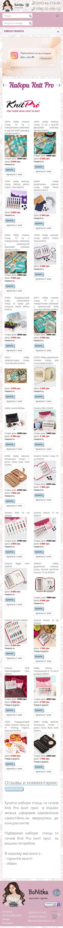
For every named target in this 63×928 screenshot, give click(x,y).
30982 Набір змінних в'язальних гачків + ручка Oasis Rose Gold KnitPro (17, 460)
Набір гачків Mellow (14, 408)
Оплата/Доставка (12, 915)
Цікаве (6, 919)
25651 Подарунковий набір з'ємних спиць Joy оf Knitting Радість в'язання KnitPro (17, 726)
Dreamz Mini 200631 (44, 408)
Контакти (7, 923)
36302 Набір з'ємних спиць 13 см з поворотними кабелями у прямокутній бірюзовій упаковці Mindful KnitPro (17, 242)
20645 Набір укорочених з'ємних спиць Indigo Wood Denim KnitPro (46, 186)
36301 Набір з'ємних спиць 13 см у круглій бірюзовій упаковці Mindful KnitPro (46, 126)
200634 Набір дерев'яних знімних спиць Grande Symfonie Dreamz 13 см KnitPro (46, 568)
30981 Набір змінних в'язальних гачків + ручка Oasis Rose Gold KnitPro (46, 726)
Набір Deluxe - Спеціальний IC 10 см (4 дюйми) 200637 (46, 671)
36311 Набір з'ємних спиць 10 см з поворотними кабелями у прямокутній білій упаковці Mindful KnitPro (46, 303)
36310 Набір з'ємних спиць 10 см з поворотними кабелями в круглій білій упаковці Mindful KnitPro (17, 127)
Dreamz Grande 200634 (16, 620)
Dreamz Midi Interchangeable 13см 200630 (17, 671)
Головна (7, 911)
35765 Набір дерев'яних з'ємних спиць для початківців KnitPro (46, 360)
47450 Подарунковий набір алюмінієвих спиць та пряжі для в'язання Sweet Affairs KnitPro (17, 303)
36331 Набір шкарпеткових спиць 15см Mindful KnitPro (17, 360)
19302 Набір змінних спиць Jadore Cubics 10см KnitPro (46, 238)
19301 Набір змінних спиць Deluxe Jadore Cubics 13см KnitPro (17, 184)
